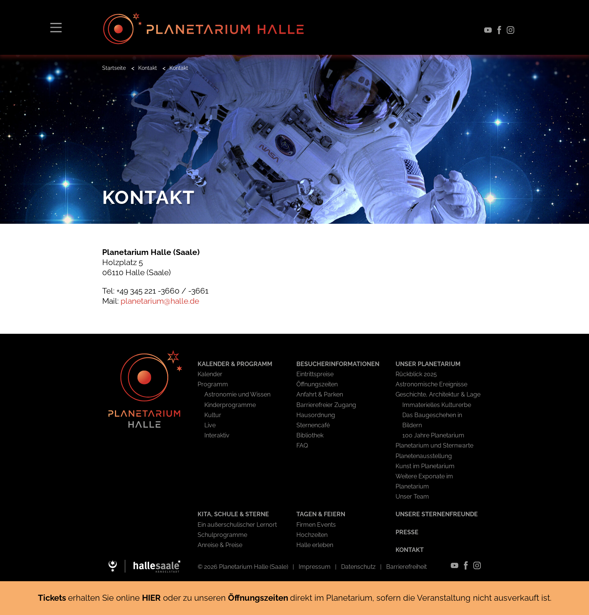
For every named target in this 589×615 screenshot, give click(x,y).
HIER (151, 598)
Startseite (114, 68)
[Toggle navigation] (55, 27)
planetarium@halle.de (160, 301)
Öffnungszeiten (259, 598)
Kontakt (147, 68)
